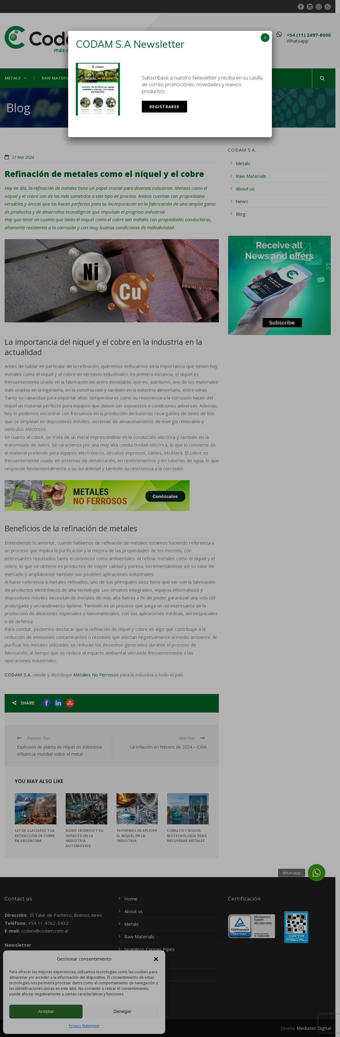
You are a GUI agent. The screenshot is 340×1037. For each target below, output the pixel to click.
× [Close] (265, 37)
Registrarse (164, 106)
